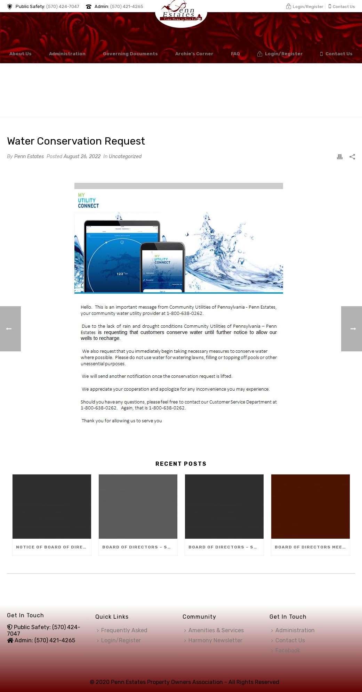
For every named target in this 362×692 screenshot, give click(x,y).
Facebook (285, 650)
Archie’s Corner (194, 53)
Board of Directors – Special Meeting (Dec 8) (139, 547)
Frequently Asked (122, 630)
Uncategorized (125, 157)
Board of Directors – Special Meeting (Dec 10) (226, 547)
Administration (67, 53)
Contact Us (336, 54)
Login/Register (280, 54)
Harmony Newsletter (213, 640)
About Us (20, 53)
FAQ (235, 53)
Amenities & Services (214, 630)
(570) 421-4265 (126, 6)
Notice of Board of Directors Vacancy (53, 547)
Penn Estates (29, 157)
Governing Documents (130, 53)
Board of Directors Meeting (312, 547)
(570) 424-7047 (62, 6)
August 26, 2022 (82, 157)
